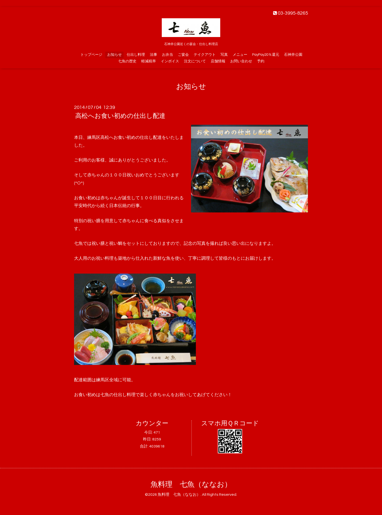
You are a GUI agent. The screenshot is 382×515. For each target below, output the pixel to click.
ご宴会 (183, 55)
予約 (260, 61)
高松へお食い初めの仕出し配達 (120, 116)
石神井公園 (293, 55)
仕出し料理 (136, 55)
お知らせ (114, 55)
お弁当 (167, 55)
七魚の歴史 (127, 61)
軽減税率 (148, 61)
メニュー (240, 55)
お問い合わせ (241, 61)
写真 (224, 55)
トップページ (91, 55)
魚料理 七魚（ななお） (191, 484)
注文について (195, 61)
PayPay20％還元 (265, 55)
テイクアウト (205, 55)
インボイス (170, 61)
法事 (153, 55)
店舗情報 (218, 61)
